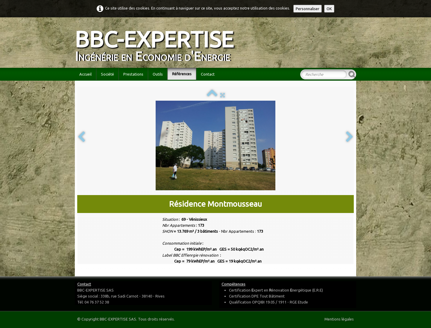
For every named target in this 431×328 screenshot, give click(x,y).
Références (182, 74)
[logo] (156, 42)
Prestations (133, 74)
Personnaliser (307, 9)
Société (107, 74)
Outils (158, 74)
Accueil (85, 74)
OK (329, 9)
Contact (208, 74)
